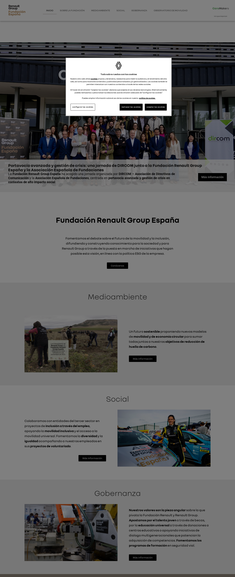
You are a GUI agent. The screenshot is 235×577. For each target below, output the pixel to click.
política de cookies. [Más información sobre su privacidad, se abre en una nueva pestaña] (147, 98)
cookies (94, 79)
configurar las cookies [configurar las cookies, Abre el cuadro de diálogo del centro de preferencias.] (82, 107)
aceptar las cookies (156, 107)
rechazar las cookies (131, 107)
